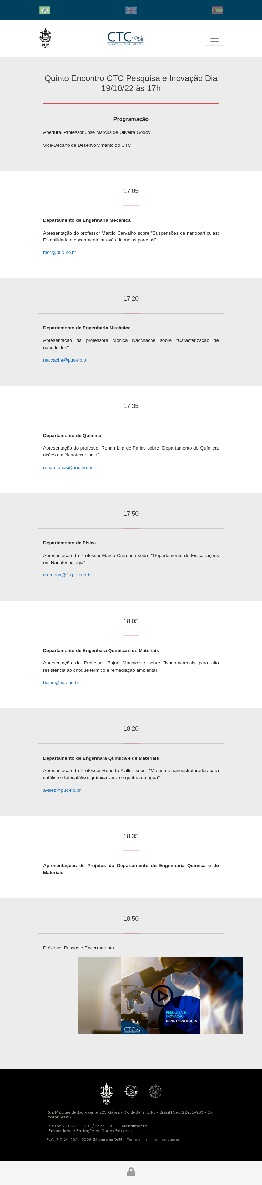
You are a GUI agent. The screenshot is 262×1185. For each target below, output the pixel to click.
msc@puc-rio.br (59, 252)
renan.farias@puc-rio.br (67, 467)
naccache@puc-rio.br (65, 360)
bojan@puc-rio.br (61, 682)
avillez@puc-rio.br (62, 790)
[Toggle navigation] (214, 39)
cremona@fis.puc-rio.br (67, 574)
